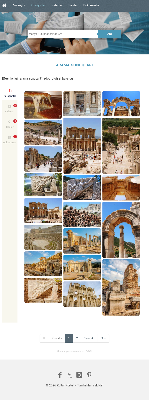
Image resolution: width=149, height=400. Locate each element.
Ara (109, 34)
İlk (44, 338)
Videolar (57, 5)
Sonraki (89, 338)
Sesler (72, 5)
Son (103, 338)
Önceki (57, 338)
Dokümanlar (91, 5)
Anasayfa (18, 5)
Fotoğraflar (38, 5)
